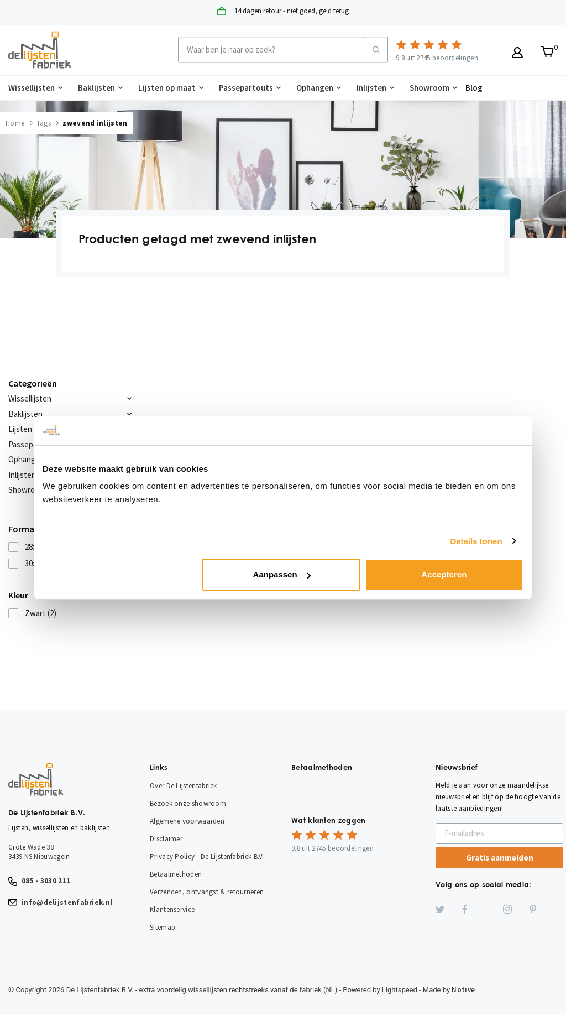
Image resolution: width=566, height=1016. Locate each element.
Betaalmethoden (176, 874)
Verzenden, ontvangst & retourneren (207, 892)
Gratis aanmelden (499, 857)
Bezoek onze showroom (188, 803)
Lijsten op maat (167, 87)
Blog (474, 87)
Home (15, 123)
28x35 (40, 546)
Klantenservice (172, 909)
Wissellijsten (31, 87)
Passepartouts (246, 87)
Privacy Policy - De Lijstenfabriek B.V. (207, 856)
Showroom (429, 87)
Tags (43, 123)
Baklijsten (96, 87)
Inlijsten (371, 87)
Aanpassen (282, 574)
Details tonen (476, 541)
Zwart (40, 613)
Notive (463, 989)
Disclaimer (166, 838)
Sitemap (162, 927)
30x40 (40, 563)
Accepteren (444, 574)
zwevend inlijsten (94, 123)
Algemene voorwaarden (187, 821)
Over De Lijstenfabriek (183, 785)
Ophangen (314, 87)
